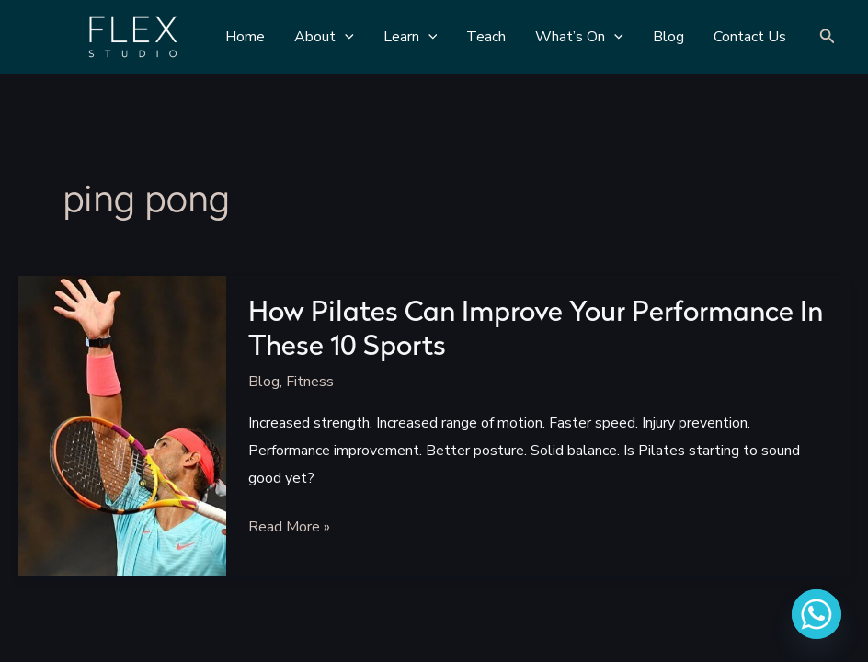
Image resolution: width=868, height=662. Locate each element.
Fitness (310, 381)
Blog (264, 381)
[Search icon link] (827, 37)
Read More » (289, 528)
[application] (345, 37)
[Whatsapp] (816, 614)
